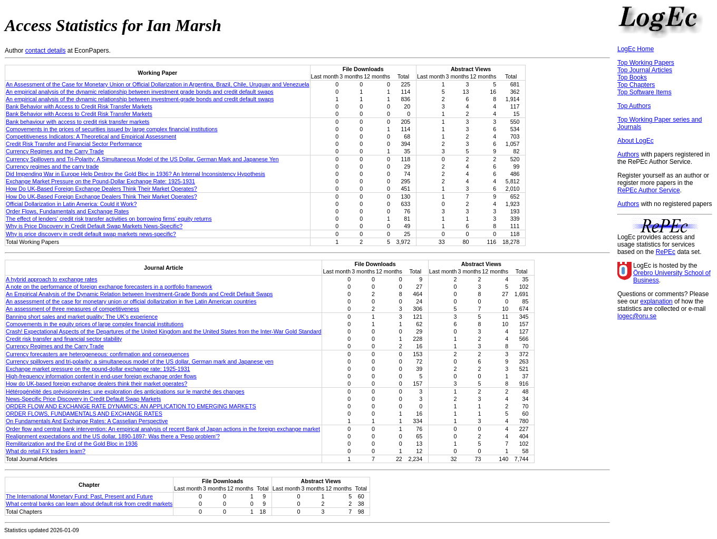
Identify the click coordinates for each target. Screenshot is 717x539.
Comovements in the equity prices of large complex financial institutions (94, 324)
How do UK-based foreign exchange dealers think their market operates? (96, 383)
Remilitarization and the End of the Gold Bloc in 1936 (72, 443)
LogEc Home (635, 49)
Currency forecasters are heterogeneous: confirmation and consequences (97, 354)
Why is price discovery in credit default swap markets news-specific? (91, 234)
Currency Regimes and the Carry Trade (55, 151)
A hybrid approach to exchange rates (52, 279)
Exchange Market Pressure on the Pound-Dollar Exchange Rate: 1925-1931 (100, 181)
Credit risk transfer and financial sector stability (64, 339)
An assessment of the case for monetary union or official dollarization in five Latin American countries (131, 301)
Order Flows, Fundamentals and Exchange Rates (67, 211)
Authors (628, 154)
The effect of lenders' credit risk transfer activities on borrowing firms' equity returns (109, 218)
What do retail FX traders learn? (45, 451)
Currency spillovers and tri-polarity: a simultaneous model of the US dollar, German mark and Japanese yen (140, 361)
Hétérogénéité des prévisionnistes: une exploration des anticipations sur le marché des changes (125, 391)
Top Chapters (636, 85)
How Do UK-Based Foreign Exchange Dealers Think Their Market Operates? (101, 188)
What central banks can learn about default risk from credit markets (89, 504)
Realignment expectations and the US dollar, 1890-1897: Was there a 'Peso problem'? (113, 436)
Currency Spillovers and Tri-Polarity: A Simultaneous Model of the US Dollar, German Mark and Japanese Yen (142, 159)
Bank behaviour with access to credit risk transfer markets (77, 122)
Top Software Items (644, 92)
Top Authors (634, 106)
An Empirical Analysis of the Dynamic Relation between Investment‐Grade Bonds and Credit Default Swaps (139, 294)
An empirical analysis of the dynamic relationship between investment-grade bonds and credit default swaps (140, 99)
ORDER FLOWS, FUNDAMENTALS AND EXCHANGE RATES (84, 413)
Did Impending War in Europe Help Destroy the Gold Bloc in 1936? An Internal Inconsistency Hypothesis (135, 174)
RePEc (665, 252)
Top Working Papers (645, 62)
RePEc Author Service (648, 190)
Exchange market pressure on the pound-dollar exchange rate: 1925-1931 (98, 369)
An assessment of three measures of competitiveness (72, 309)
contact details (45, 50)
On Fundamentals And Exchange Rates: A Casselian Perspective (87, 421)
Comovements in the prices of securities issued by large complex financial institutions (112, 129)
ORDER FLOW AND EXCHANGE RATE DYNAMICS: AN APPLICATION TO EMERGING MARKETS (131, 406)
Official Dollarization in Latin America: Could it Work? (71, 204)
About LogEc (635, 140)
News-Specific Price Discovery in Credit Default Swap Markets (83, 399)
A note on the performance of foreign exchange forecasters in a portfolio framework (109, 286)
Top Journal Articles (644, 70)
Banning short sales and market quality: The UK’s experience (82, 316)
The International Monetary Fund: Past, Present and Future (79, 496)
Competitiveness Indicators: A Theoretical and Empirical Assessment (91, 136)
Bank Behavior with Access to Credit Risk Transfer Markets (79, 106)
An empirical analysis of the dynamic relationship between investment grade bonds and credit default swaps (140, 92)
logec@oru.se (636, 316)
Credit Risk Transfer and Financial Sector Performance (74, 144)
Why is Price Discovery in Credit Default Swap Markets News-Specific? (94, 226)
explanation (656, 301)
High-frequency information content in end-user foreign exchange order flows (101, 376)
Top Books (632, 77)
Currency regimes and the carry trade (52, 166)
